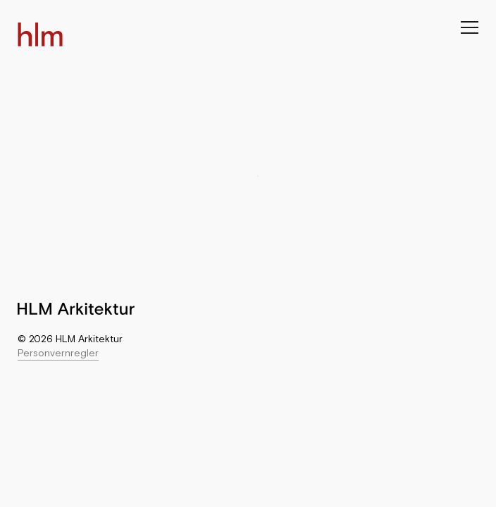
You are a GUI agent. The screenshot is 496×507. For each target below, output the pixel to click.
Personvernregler (58, 352)
